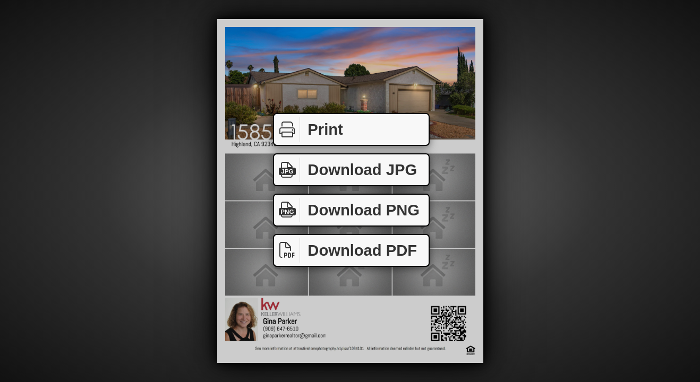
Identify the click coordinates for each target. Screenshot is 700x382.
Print (308, 129)
